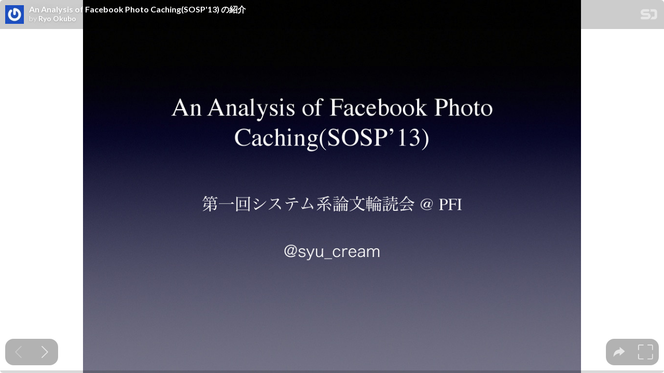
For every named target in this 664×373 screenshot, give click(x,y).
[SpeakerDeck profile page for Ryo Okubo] (14, 15)
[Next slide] (45, 352)
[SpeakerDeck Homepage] (649, 16)
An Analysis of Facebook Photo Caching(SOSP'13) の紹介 (137, 9)
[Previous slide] (18, 352)
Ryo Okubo (57, 18)
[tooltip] (619, 352)
